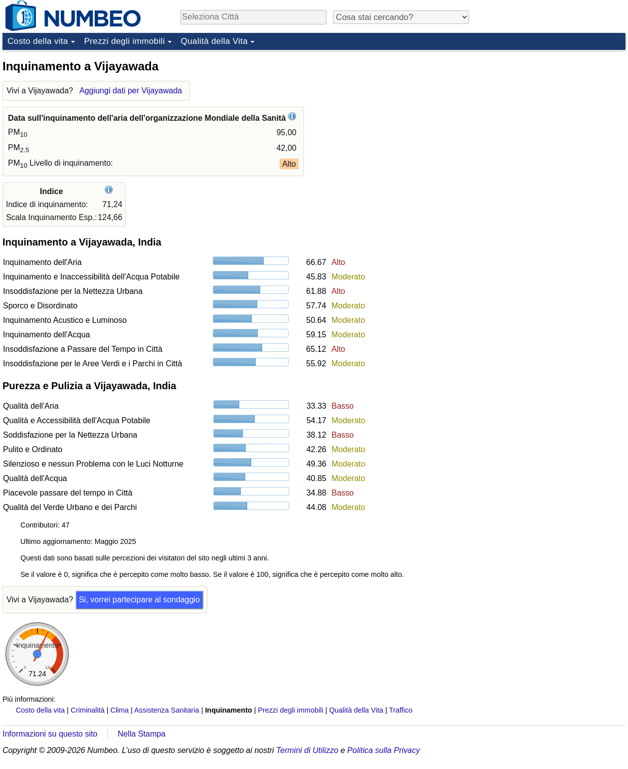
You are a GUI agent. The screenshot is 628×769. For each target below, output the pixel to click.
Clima (120, 710)
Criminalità (88, 710)
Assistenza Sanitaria (166, 710)
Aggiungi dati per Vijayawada (130, 90)
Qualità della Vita (214, 41)
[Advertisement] (551, 116)
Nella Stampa (141, 734)
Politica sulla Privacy (383, 750)
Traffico (400, 710)
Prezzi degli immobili (124, 41)
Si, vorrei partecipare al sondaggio (139, 599)
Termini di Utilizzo (307, 750)
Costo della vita (37, 41)
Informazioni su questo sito (49, 734)
